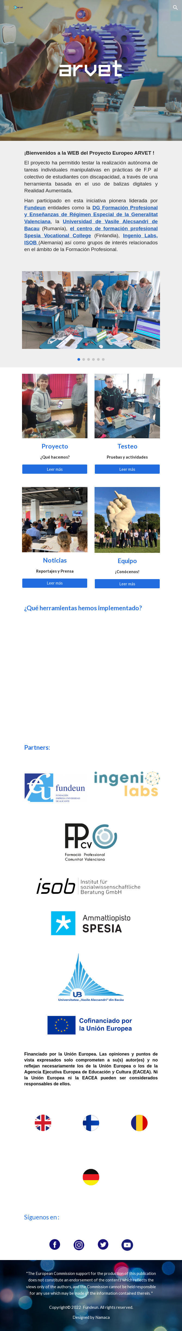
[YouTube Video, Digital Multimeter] (127, 706)
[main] (91, 202)
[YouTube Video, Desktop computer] (127, 649)
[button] (6, 7)
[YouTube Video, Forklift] (54, 705)
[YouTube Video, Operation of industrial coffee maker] (54, 649)
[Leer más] (54, 469)
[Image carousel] (91, 316)
